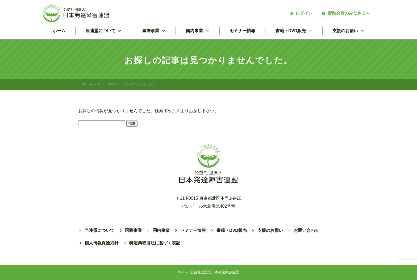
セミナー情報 (242, 30)
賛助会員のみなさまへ (345, 13)
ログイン (300, 13)
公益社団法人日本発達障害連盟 (214, 272)
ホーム (59, 30)
